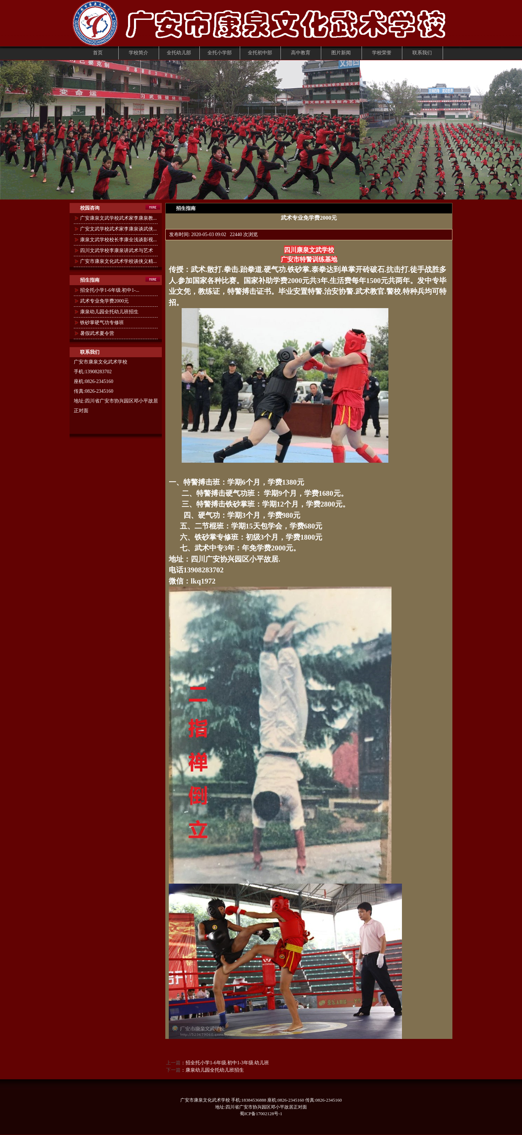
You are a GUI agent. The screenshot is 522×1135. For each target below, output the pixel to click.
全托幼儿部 (179, 52)
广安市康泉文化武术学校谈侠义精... (118, 261)
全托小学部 (219, 52)
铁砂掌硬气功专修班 (102, 322)
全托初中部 (260, 52)
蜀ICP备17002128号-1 (261, 1113)
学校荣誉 (382, 52)
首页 (98, 52)
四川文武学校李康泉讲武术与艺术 (116, 250)
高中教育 (300, 52)
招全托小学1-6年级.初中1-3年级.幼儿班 (227, 1062)
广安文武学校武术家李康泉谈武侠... (118, 229)
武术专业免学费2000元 (104, 301)
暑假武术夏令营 (97, 333)
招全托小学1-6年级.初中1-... (109, 290)
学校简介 (138, 52)
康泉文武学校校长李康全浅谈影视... (118, 239)
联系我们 (422, 52)
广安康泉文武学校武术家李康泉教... (118, 218)
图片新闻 (341, 52)
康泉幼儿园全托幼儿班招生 (109, 311)
